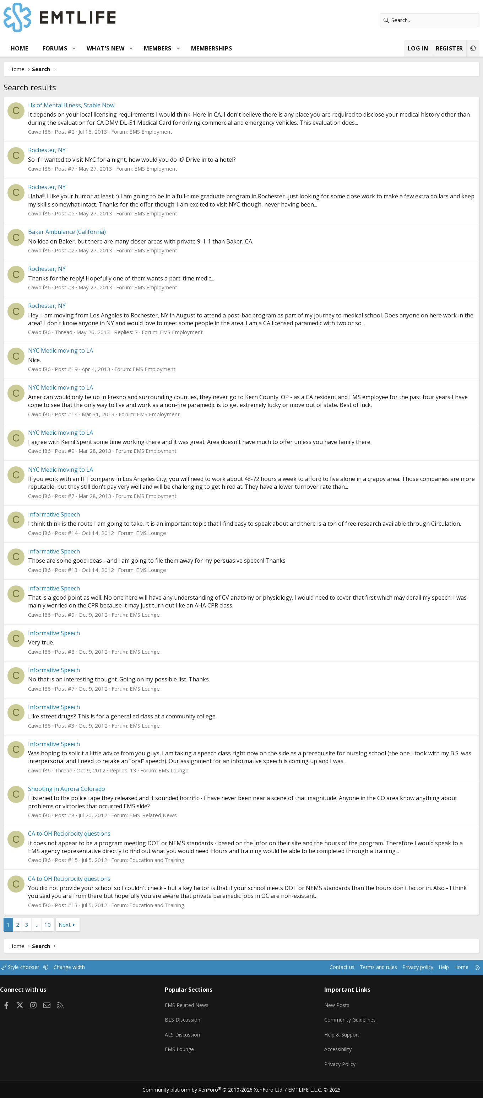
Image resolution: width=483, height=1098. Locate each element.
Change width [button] (91, 975)
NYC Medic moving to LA (72, 350)
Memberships (223, 48)
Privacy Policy (335, 1066)
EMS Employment (163, 131)
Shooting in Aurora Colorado (79, 796)
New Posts (332, 1010)
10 (60, 932)
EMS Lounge (163, 540)
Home (32, 48)
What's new (118, 48)
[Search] (417, 20)
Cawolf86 (51, 131)
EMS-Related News (165, 823)
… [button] (49, 932)
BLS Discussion (189, 1024)
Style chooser (40, 975)
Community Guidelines (346, 1024)
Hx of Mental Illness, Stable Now (83, 105)
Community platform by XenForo (217, 1089)
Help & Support (338, 1038)
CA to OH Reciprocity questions (81, 842)
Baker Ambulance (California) (79, 232)
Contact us (316, 975)
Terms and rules (354, 975)
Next (77, 932)
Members (170, 48)
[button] (86, 48)
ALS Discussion (189, 1038)
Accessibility (333, 1052)
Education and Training (169, 868)
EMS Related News (194, 1010)
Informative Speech (66, 514)
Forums (67, 48)
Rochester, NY (59, 150)
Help (424, 975)
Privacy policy (396, 975)
